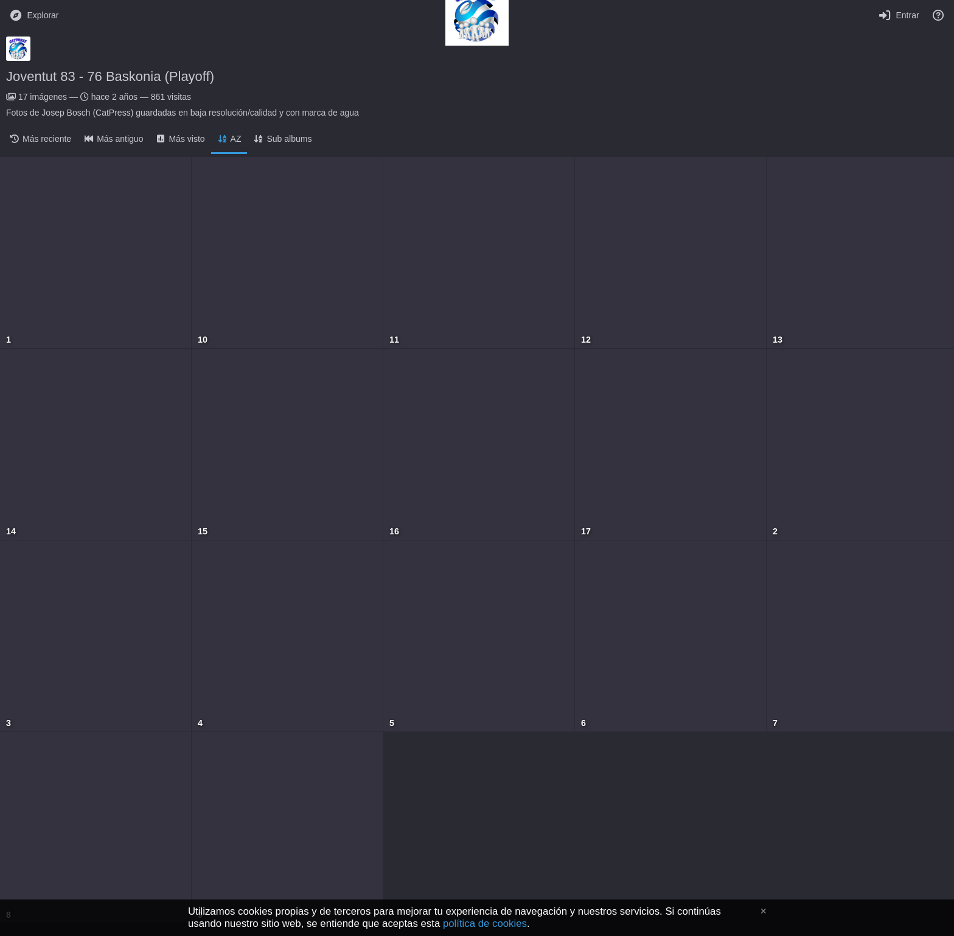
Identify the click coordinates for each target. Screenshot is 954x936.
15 (202, 531)
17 (586, 531)
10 (202, 339)
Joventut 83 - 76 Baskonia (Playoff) (110, 76)
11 (394, 339)
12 (586, 339)
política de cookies (485, 923)
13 (777, 339)
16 (394, 531)
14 (11, 531)
